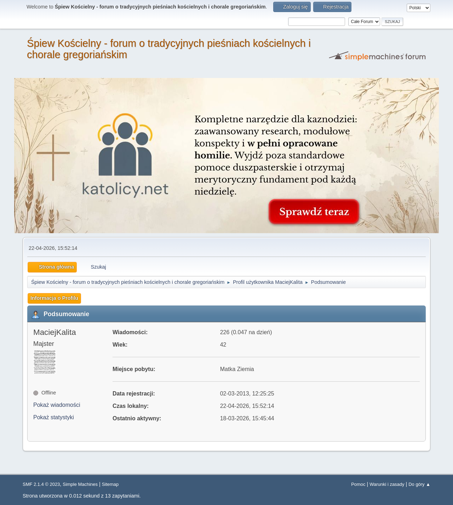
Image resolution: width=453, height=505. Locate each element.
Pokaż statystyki (53, 417)
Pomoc (358, 484)
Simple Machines (80, 484)
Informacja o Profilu (54, 298)
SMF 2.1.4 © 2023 (41, 484)
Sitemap (110, 484)
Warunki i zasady (386, 484)
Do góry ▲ (419, 484)
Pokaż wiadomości (56, 405)
